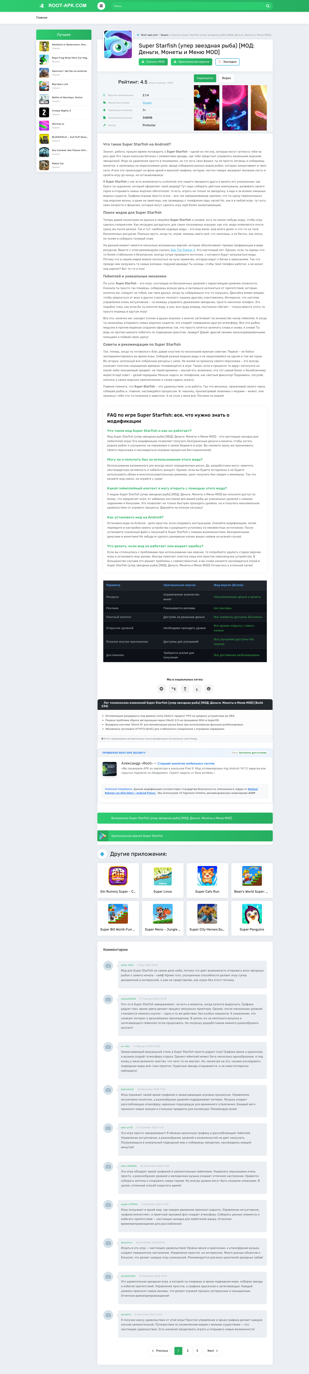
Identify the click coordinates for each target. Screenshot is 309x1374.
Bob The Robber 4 (183, 250)
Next (213, 1351)
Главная (41, 17)
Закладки (227, 61)
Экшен (147, 103)
